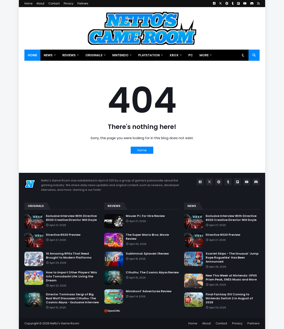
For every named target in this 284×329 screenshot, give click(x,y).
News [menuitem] (48, 55)
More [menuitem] (204, 55)
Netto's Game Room (64, 323)
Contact (54, 3)
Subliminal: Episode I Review (147, 254)
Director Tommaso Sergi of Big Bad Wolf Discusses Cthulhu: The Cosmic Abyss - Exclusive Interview (72, 298)
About (40, 3)
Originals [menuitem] (94, 55)
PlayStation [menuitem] (149, 55)
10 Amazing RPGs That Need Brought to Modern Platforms (68, 256)
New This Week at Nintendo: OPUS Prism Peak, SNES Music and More (231, 278)
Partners (82, 3)
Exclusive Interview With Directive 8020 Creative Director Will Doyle (71, 218)
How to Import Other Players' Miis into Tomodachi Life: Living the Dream (71, 276)
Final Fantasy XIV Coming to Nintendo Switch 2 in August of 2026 (229, 298)
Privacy (68, 3)
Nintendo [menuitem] (120, 55)
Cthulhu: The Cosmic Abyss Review (152, 272)
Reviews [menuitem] (69, 55)
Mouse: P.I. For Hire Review (145, 216)
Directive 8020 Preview (63, 235)
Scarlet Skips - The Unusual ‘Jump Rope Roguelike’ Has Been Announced (232, 258)
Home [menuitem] (32, 55)
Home (28, 3)
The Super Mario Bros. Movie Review (147, 237)
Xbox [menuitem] (174, 55)
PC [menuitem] (190, 55)
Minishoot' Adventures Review (149, 291)
